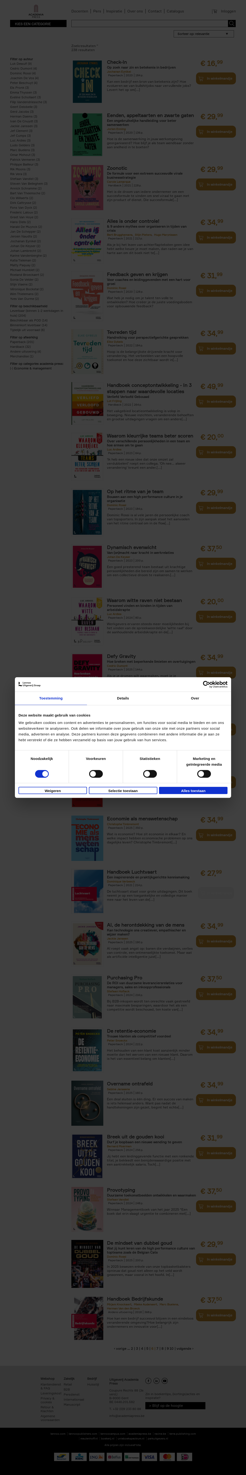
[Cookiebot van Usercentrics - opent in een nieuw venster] (206, 684)
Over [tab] (195, 698)
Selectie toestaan (123, 791)
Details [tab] (123, 698)
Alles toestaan (193, 791)
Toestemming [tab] (51, 698)
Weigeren (53, 791)
